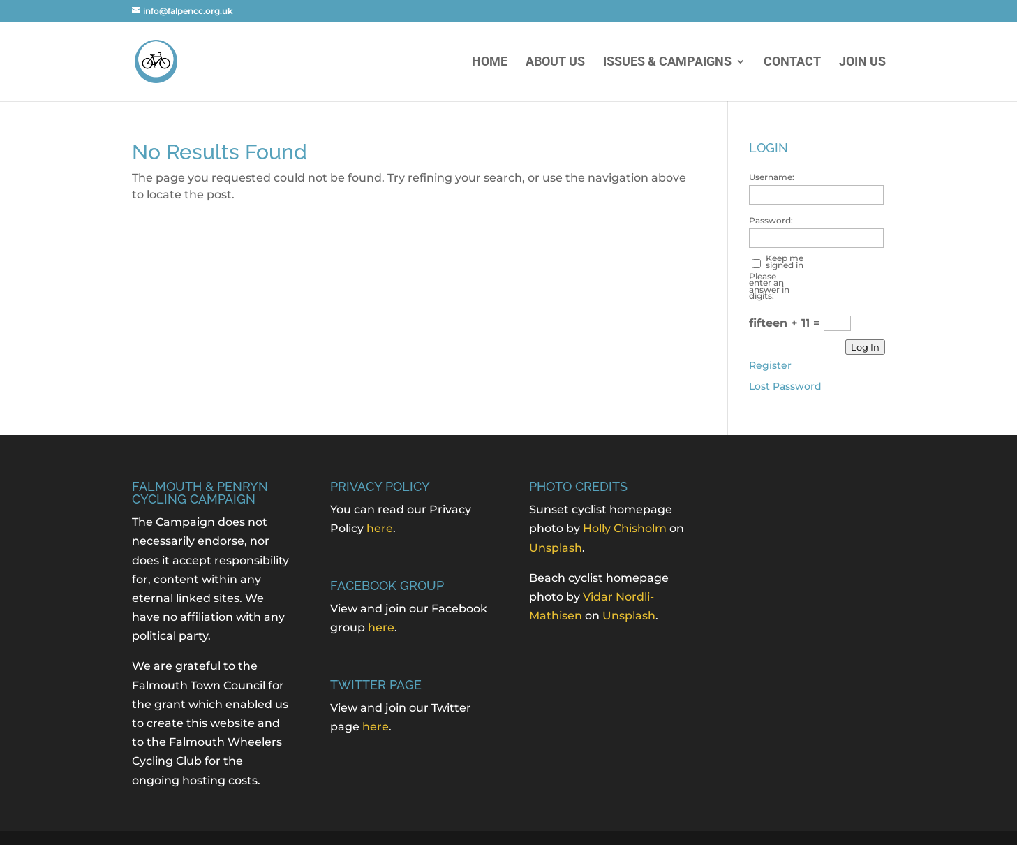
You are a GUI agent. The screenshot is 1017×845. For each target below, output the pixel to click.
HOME (489, 62)
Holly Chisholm (625, 528)
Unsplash (555, 547)
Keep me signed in (784, 261)
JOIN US (862, 62)
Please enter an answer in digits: (769, 286)
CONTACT (792, 62)
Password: (771, 220)
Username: (771, 177)
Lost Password (785, 386)
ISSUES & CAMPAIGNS (667, 62)
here (379, 528)
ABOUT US (555, 62)
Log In (865, 347)
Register (770, 365)
